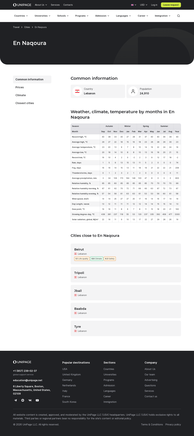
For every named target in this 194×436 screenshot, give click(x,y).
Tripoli (79, 273)
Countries (19, 15)
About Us (39, 4)
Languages (122, 15)
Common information (29, 79)
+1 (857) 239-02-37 (25, 370)
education (27, 380)
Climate (20, 95)
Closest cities (24, 103)
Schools (61, 15)
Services (55, 4)
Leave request (171, 4)
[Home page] (22, 4)
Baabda (80, 309)
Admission (100, 15)
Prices (19, 87)
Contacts (68, 4)
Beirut (79, 249)
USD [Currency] (142, 4)
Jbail (78, 291)
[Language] (134, 5)
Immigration (161, 15)
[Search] (178, 15)
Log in (154, 4)
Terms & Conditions (152, 424)
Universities (41, 15)
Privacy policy (173, 424)
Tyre (77, 326)
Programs (80, 15)
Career (141, 15)
